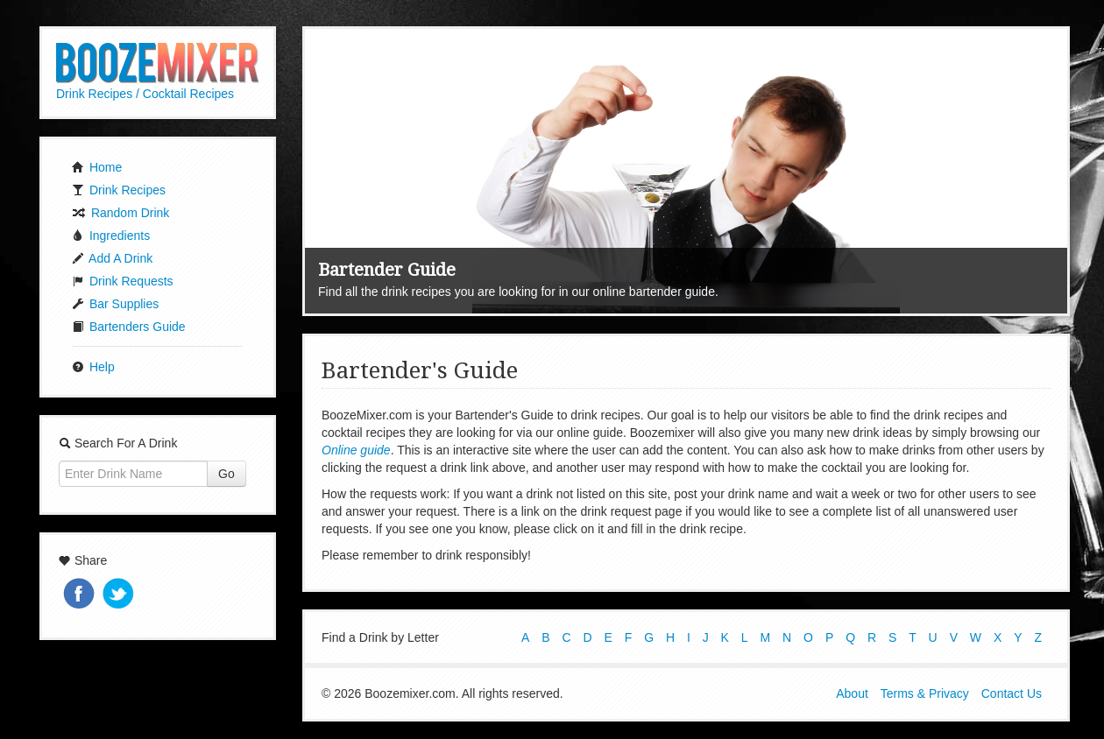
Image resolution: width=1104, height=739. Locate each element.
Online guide (356, 450)
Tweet (120, 595)
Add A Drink (112, 258)
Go (226, 474)
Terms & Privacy (925, 693)
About (852, 693)
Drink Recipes (119, 190)
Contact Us (1011, 693)
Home (97, 167)
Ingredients (111, 236)
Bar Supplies (115, 304)
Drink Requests (122, 281)
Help (93, 367)
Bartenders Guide (129, 327)
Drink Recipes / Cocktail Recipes (145, 94)
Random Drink (120, 213)
